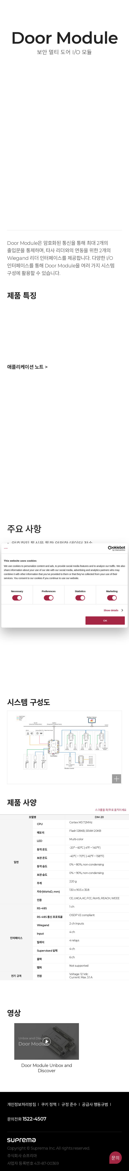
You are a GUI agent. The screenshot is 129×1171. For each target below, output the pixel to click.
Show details (111, 610)
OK (105, 620)
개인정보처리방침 (21, 1104)
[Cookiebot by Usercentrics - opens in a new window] (110, 548)
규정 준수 (69, 1104)
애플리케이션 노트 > (27, 367)
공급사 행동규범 (95, 1104)
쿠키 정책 (48, 1104)
